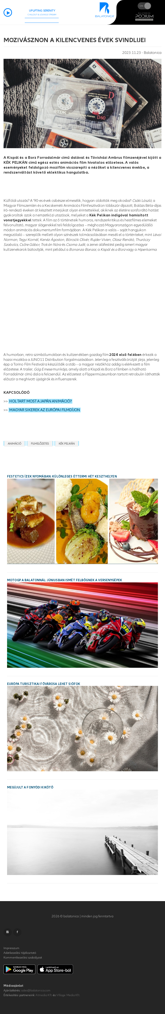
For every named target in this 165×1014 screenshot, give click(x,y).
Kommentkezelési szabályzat (23, 957)
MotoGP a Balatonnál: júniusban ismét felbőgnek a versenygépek (64, 580)
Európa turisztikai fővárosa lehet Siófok (43, 684)
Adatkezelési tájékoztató (20, 953)
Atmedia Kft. (44, 995)
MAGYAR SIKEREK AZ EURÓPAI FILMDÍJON (44, 410)
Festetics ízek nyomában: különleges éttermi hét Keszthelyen (62, 476)
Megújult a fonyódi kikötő (30, 787)
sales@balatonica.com (36, 990)
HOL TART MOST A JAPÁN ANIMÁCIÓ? (40, 401)
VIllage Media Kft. (68, 995)
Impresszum (11, 948)
